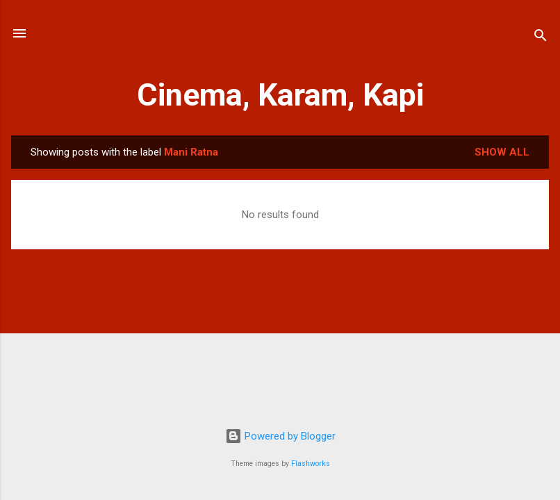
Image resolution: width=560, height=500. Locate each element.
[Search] (540, 38)
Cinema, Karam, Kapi (280, 94)
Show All (502, 152)
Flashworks (310, 463)
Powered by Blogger (280, 436)
